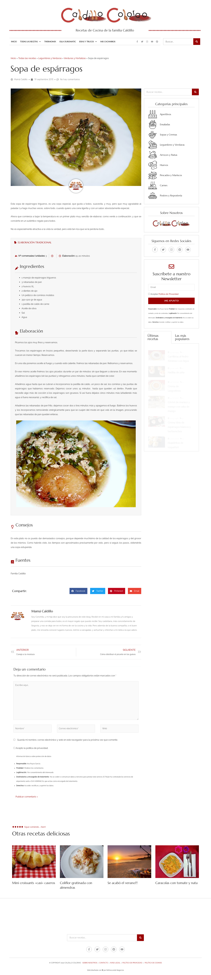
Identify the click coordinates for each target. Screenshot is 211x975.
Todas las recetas (30, 41)
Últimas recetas (153, 337)
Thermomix (50, 41)
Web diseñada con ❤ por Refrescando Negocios (105, 970)
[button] (78, 591)
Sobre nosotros (89, 963)
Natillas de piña (176, 369)
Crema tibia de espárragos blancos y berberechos (179, 424)
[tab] (76, 242)
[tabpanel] (76, 381)
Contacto (103, 963)
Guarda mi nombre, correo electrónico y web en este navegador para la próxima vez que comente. (67, 740)
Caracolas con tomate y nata (176, 883)
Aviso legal (115, 963)
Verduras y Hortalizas (75, 58)
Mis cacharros (107, 41)
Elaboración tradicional (32, 242)
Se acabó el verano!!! (123, 883)
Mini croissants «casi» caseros (33, 883)
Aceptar (164, 294)
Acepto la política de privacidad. (30, 748)
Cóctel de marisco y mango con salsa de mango (179, 404)
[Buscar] (196, 41)
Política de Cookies (153, 963)
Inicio (14, 41)
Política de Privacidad (168, 294)
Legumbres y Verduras (50, 58)
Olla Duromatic (67, 41)
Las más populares (182, 337)
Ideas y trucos (88, 41)
